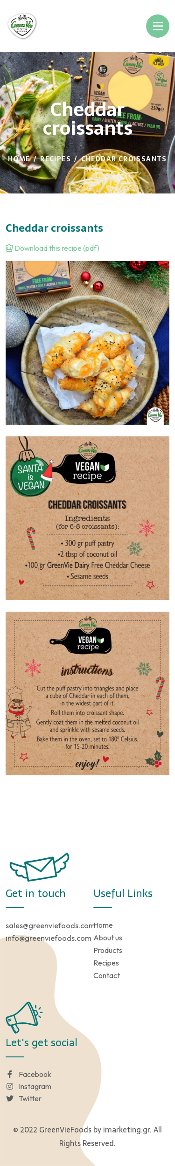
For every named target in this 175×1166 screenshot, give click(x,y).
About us (107, 937)
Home (19, 159)
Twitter (24, 1098)
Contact (106, 975)
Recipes (55, 159)
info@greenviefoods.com (48, 938)
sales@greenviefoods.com (50, 925)
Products (107, 950)
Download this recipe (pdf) (52, 248)
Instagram (28, 1086)
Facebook (28, 1074)
